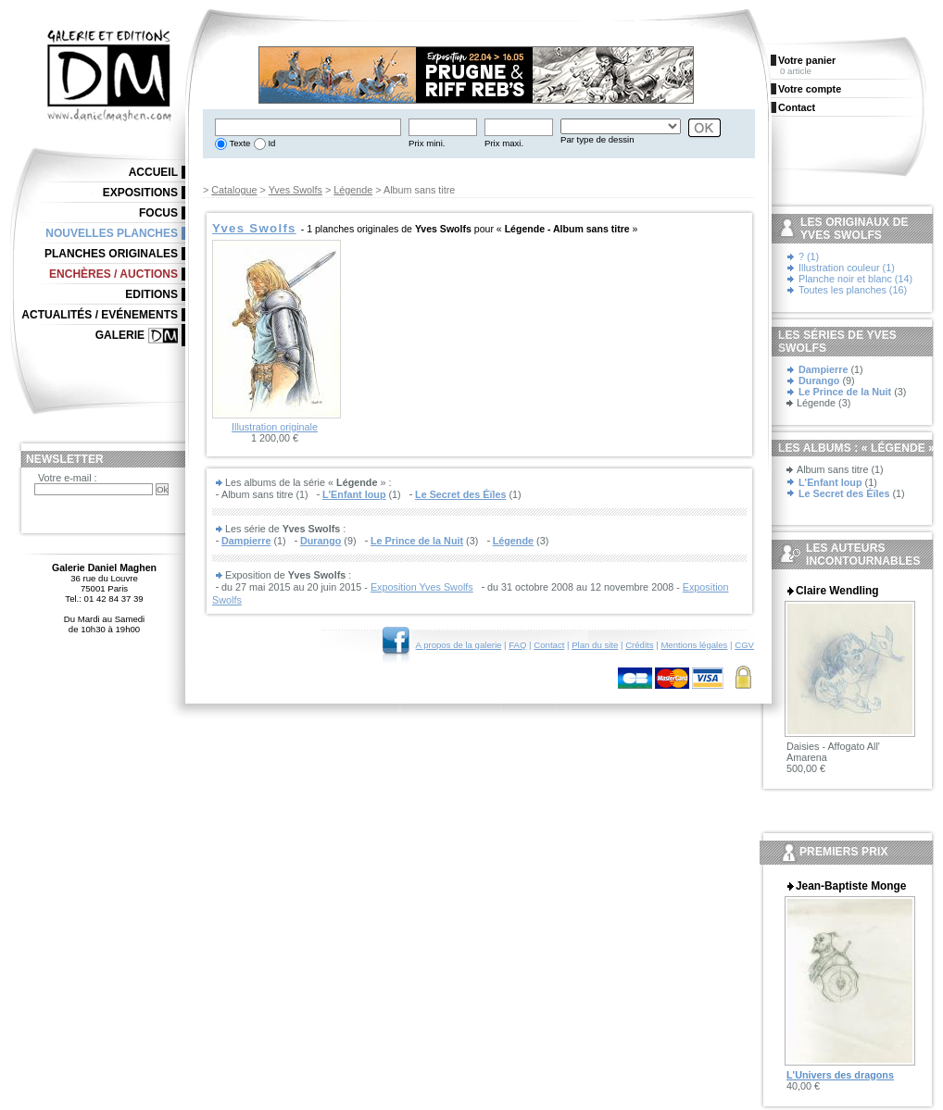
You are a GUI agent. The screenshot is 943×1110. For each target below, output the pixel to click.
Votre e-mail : (67, 477)
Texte (238, 143)
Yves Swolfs (295, 189)
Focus (158, 212)
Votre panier (807, 60)
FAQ (517, 645)
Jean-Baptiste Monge (851, 885)
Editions (151, 294)
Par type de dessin (597, 139)
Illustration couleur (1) (846, 267)
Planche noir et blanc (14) (855, 278)
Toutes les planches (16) (852, 289)
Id (271, 143)
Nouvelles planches (111, 233)
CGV (744, 645)
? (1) (808, 256)
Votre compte (809, 88)
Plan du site (595, 645)
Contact (549, 645)
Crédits (639, 645)
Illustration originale (275, 426)
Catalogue (234, 189)
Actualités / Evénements (99, 314)
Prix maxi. (503, 143)
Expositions (140, 192)
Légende (352, 189)
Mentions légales (693, 645)
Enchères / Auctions (113, 274)
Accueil (153, 172)
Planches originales (111, 253)
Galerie (120, 335)
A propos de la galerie (459, 645)
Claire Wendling (837, 590)
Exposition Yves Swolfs (422, 586)
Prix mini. (427, 143)
